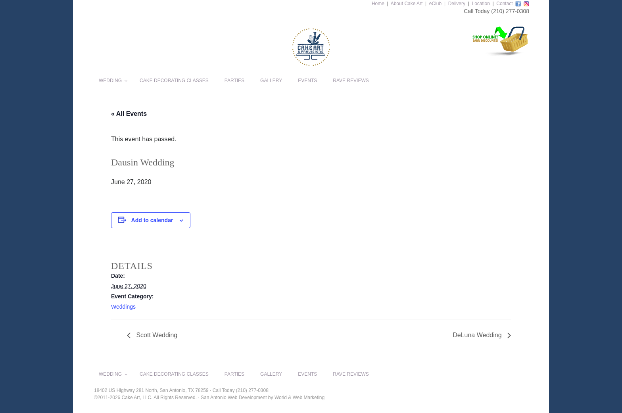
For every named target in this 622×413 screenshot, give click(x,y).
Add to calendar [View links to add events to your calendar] (152, 220)
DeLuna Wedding (478, 335)
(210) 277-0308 (510, 11)
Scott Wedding (155, 335)
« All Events (129, 113)
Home (378, 3)
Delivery (456, 3)
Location (481, 3)
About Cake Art (407, 3)
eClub (435, 3)
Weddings (123, 307)
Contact (504, 3)
